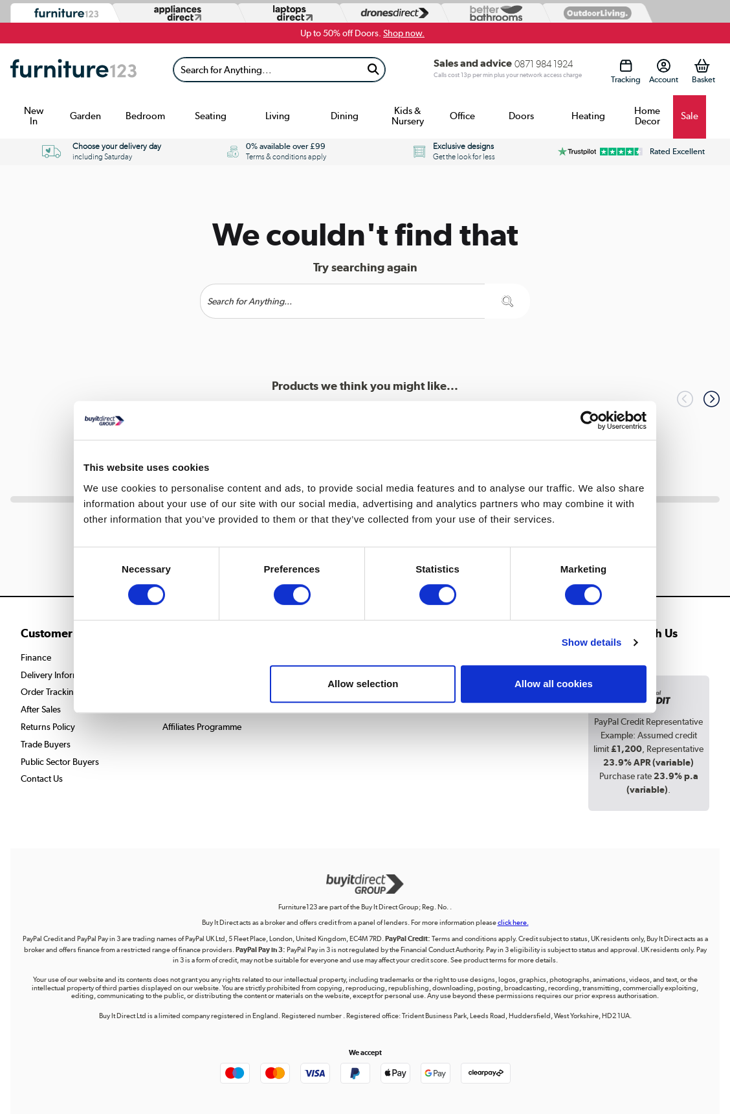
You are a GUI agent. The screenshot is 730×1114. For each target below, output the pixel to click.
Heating (588, 116)
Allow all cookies (553, 683)
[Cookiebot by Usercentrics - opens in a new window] (590, 420)
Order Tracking (50, 692)
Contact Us (42, 778)
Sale (689, 116)
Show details (592, 642)
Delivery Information (60, 675)
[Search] (267, 70)
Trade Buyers (46, 744)
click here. (513, 922)
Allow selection (362, 683)
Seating (211, 116)
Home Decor (647, 116)
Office (462, 116)
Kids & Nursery (408, 116)
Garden (85, 116)
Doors (521, 116)
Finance (36, 657)
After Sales (41, 709)
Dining (345, 116)
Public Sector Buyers (60, 761)
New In (33, 116)
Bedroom (145, 116)
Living (277, 116)
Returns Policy (48, 727)
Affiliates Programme (201, 727)
